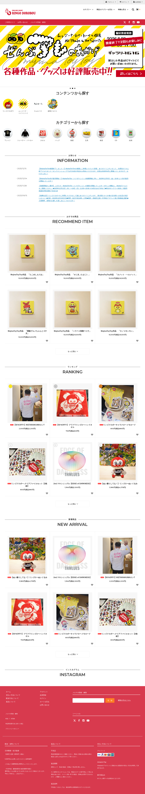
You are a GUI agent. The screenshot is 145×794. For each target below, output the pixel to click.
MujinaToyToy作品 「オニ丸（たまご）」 (72, 275)
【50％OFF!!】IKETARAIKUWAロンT (27, 424)
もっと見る (73, 350)
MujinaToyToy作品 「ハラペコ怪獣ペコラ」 (72, 331)
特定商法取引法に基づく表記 (15, 716)
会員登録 (138, 2)
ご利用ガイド (10, 22)
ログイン (124, 2)
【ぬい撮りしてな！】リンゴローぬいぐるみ (117, 482)
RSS (6, 713)
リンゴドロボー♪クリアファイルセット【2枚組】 (27, 484)
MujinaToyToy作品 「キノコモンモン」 (117, 331)
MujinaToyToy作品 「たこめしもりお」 (27, 275)
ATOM (11, 713)
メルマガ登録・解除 (38, 22)
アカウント (110, 2)
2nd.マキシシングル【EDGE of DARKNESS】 (72, 482)
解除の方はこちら (124, 697)
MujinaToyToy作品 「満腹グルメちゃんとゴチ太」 (27, 332)
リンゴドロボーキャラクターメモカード (118, 424)
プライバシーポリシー (13, 719)
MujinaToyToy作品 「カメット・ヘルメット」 (117, 275)
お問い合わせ (23, 22)
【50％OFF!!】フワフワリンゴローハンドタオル (72, 425)
